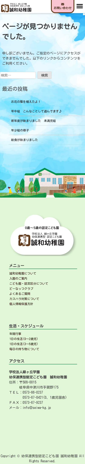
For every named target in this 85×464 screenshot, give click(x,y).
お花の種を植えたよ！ (26, 101)
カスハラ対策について (24, 298)
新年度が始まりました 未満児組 (33, 120)
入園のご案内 (18, 278)
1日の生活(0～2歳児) (23, 338)
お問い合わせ (63, 6)
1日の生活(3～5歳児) (23, 344)
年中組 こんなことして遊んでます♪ (36, 111)
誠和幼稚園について (22, 273)
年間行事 (15, 333)
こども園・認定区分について (28, 283)
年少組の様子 (20, 130)
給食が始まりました (24, 139)
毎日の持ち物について (24, 349)
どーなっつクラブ (21, 288)
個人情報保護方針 (21, 303)
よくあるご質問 (19, 293)
